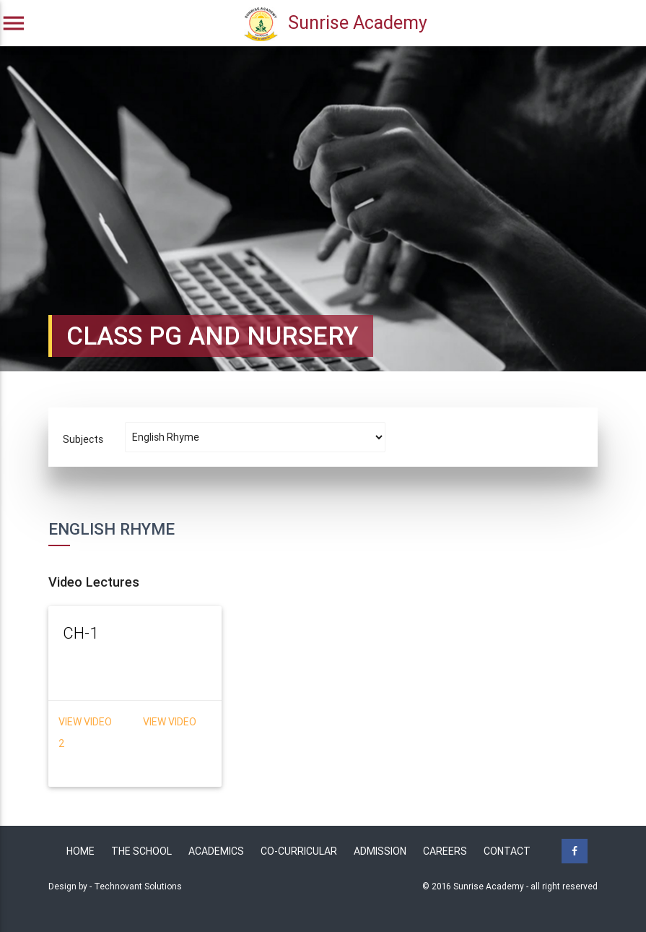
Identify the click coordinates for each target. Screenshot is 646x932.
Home (80, 851)
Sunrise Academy (335, 24)
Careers (445, 851)
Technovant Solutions (138, 886)
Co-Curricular (299, 851)
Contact (507, 851)
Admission (380, 851)
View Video (86, 721)
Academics (216, 851)
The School (141, 851)
